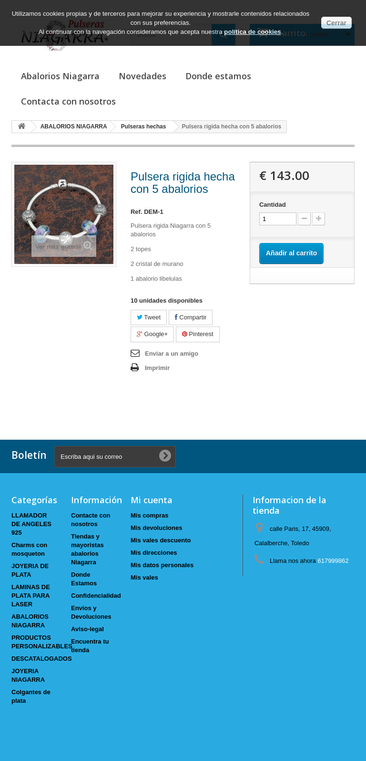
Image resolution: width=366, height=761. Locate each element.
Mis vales (144, 577)
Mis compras (149, 515)
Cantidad (272, 204)
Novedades (142, 76)
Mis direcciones (154, 552)
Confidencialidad (96, 595)
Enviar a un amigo (171, 353)
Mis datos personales (162, 565)
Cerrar (336, 23)
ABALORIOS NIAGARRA (74, 126)
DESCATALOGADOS (41, 658)
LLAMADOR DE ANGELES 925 (31, 524)
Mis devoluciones (156, 527)
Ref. (136, 211)
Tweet (149, 317)
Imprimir (157, 367)
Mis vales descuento (161, 540)
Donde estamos (218, 76)
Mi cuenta (152, 500)
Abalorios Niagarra (60, 76)
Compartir (191, 317)
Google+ (152, 334)
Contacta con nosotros (68, 101)
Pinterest (198, 334)
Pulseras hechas (143, 126)
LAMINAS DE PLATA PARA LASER (30, 595)
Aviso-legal (87, 629)
